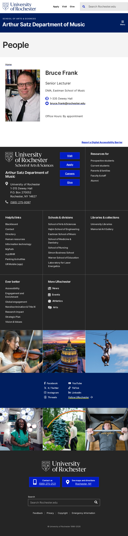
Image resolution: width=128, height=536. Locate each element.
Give (72, 6)
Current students (100, 165)
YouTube (75, 383)
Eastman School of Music (62, 234)
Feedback (37, 513)
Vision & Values (13, 321)
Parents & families (100, 170)
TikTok (73, 388)
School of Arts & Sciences (19, 19)
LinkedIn (74, 392)
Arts (53, 307)
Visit (64, 6)
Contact (9, 229)
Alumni (94, 180)
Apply (56, 6)
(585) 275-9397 (20, 202)
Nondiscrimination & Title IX (20, 306)
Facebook (51, 383)
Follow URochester (80, 397)
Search (31, 497)
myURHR (10, 254)
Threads (50, 397)
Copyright (63, 513)
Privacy (50, 513)
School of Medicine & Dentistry (59, 241)
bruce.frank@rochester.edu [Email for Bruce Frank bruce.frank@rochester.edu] (67, 103)
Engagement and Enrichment (14, 295)
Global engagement (16, 301)
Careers (69, 173)
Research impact (14, 311)
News (53, 288)
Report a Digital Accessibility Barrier (102, 142)
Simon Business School (61, 252)
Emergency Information (83, 513)
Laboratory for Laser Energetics (59, 264)
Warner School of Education (63, 257)
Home (8, 64)
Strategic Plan (12, 316)
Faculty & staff (98, 175)
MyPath (9, 249)
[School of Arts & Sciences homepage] (29, 159)
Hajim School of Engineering (63, 229)
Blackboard (11, 224)
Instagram (51, 392)
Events (54, 294)
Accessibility (12, 288)
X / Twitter (51, 388)
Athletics (55, 301)
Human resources (15, 239)
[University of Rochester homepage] (19, 6)
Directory (10, 234)
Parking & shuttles (15, 259)
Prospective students (102, 160)
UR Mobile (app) (14, 264)
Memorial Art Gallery (102, 229)
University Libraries (101, 224)
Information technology (18, 244)
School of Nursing (58, 247)
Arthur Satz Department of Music (43, 24)
